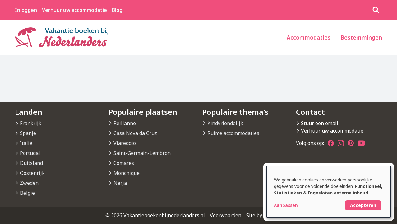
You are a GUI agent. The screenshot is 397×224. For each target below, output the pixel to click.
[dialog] (328, 192)
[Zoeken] (376, 9)
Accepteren (363, 205)
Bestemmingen (361, 37)
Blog (117, 10)
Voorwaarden (225, 215)
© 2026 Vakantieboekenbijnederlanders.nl (155, 215)
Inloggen (26, 10)
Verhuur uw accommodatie (74, 10)
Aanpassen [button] (286, 205)
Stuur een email (319, 123)
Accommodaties (308, 37)
